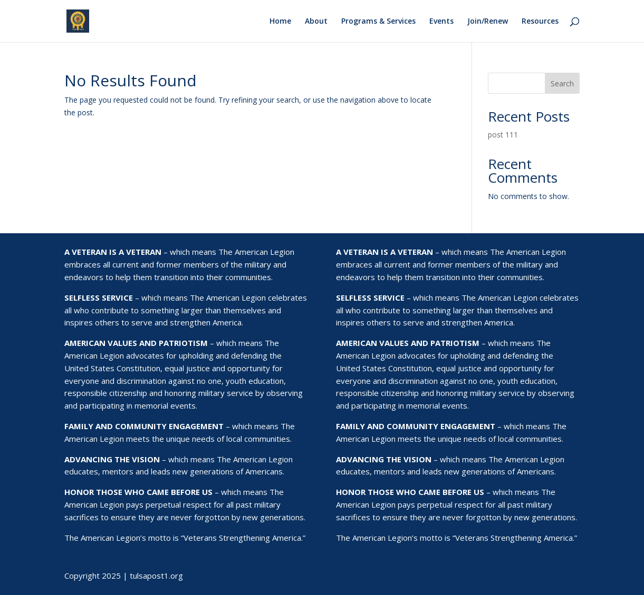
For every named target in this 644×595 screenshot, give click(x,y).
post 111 (503, 135)
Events (441, 21)
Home (280, 21)
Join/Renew (487, 21)
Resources (540, 21)
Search (562, 83)
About (316, 21)
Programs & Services (378, 21)
